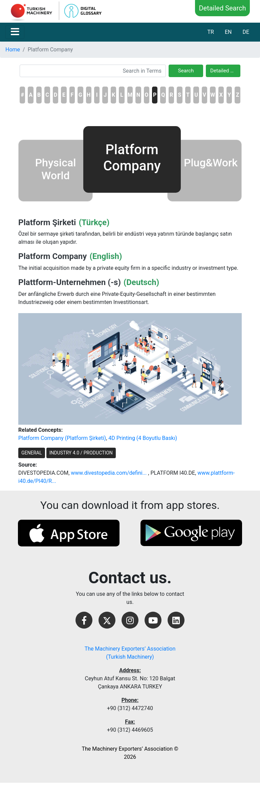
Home (12, 49)
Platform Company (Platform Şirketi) (62, 438)
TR (210, 32)
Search (186, 71)
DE (245, 32)
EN (228, 32)
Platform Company (52, 256)
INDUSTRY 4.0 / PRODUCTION (81, 452)
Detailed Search (222, 8)
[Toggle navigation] (14, 32)
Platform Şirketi (47, 222)
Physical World (55, 169)
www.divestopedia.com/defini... (109, 473)
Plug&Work (211, 162)
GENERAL (31, 452)
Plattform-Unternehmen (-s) (69, 282)
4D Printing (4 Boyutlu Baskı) (142, 438)
